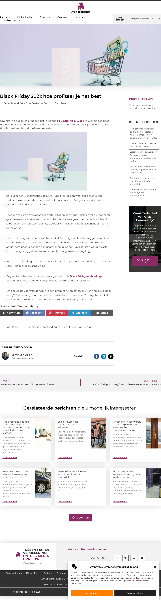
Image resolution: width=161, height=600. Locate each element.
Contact (80, 17)
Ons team (62, 17)
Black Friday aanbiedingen (87, 276)
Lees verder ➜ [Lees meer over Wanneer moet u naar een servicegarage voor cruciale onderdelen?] (9, 501)
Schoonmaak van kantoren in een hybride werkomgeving (143, 192)
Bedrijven (60, 103)
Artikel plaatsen (12, 20)
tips (89, 327)
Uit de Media (37, 573)
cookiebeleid (135, 581)
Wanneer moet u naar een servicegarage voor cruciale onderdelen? (143, 169)
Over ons (45, 17)
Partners (5, 17)
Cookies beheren (135, 593)
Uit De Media (24, 17)
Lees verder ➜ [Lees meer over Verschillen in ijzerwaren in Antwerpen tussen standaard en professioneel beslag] (120, 457)
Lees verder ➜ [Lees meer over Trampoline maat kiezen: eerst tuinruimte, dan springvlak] (65, 501)
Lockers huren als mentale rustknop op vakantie (70, 424)
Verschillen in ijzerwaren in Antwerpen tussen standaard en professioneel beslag (127, 425)
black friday (69, 327)
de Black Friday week (70, 120)
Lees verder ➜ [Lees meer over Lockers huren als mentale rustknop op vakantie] (65, 457)
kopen (82, 327)
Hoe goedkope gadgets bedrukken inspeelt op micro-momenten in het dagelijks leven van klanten (16, 427)
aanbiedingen (51, 327)
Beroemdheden (15, 573)
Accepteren (92, 593)
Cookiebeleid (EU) (34, 581)
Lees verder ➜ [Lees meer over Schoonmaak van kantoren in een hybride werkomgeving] (120, 501)
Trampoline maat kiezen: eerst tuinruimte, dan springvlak (142, 181)
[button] (154, 566)
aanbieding (34, 327)
